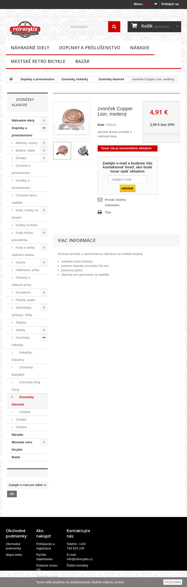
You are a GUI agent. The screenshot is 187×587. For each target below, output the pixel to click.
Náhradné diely (30, 48)
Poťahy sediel (25, 300)
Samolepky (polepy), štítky (22, 311)
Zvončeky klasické (109, 79)
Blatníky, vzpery (26, 143)
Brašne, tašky (25, 150)
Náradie (140, 48)
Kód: (101, 125)
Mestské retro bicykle (38, 61)
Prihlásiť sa (170, 4)
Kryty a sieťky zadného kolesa (23, 251)
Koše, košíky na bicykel (25, 213)
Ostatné (22, 412)
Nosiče (20, 262)
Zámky (20, 330)
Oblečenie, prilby (27, 270)
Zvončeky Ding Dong (26, 385)
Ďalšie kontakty (77, 565)
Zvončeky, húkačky (74, 79)
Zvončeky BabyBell (22, 370)
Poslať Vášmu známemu (115, 202)
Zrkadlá (20, 419)
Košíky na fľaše (26, 225)
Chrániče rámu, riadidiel (24, 198)
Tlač (108, 212)
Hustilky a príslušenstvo (21, 184)
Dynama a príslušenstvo (21, 169)
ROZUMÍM (173, 582)
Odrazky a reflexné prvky (21, 281)
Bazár (82, 61)
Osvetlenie (23, 292)
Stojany (20, 322)
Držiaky (20, 158)
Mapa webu (14, 555)
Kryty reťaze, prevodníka (23, 236)
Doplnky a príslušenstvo (89, 48)
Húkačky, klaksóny (22, 356)
